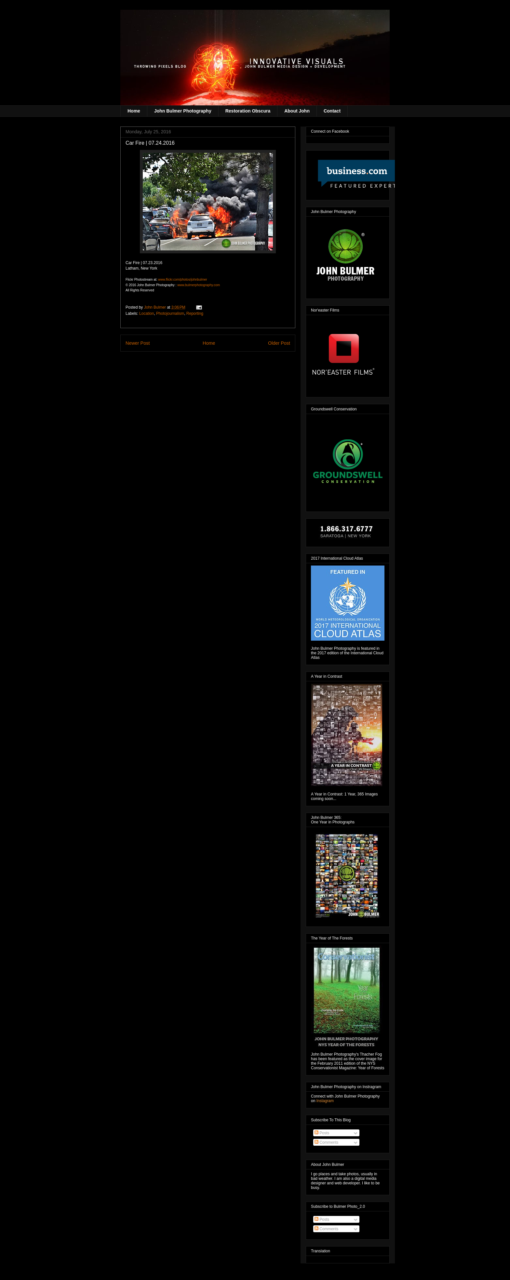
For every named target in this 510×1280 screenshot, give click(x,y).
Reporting (194, 313)
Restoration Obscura (247, 110)
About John (297, 110)
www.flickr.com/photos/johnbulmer (182, 279)
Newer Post (138, 343)
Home (134, 110)
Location (146, 313)
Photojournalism (170, 313)
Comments (326, 1142)
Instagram (325, 1101)
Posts (322, 1133)
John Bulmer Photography (182, 110)
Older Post (279, 343)
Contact (332, 110)
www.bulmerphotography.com (198, 285)
